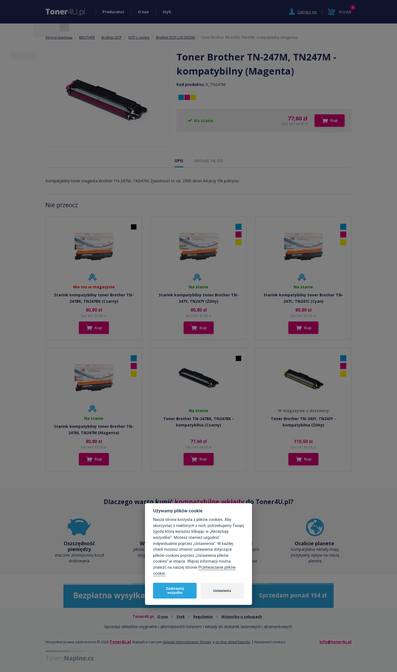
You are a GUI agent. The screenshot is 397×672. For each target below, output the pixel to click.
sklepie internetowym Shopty (187, 641)
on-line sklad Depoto (232, 641)
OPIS (179, 160)
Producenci (113, 11)
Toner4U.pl (120, 641)
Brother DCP (111, 37)
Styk (167, 11)
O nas (143, 11)
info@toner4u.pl (336, 641)
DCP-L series (138, 37)
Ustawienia (222, 591)
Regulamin (203, 616)
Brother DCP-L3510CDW (175, 37)
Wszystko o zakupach (241, 616)
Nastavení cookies (269, 641)
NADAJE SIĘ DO (208, 160)
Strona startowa (59, 37)
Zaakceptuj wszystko (175, 590)
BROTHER (87, 37)
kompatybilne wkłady (209, 501)
